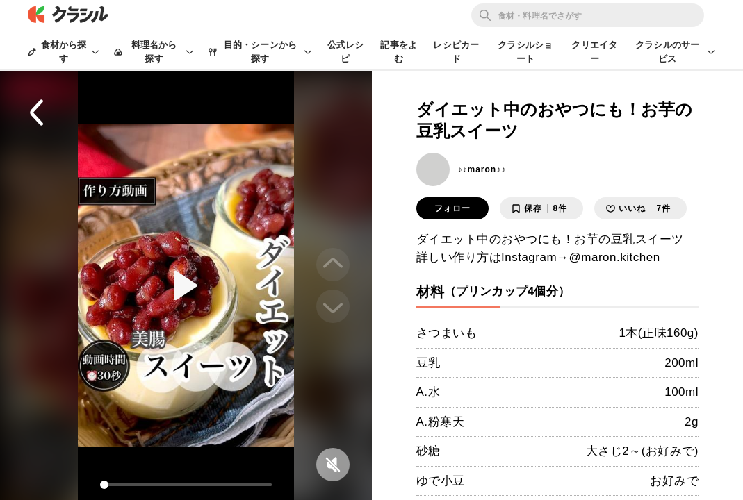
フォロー (452, 208)
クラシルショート (525, 52)
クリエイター (594, 52)
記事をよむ (398, 52)
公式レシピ (345, 52)
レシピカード (456, 52)
